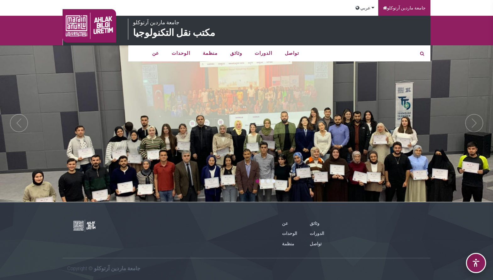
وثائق (236, 53)
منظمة (210, 53)
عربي (363, 7)
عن (155, 53)
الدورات (263, 53)
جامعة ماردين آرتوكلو (404, 7)
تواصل (292, 53)
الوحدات (181, 53)
